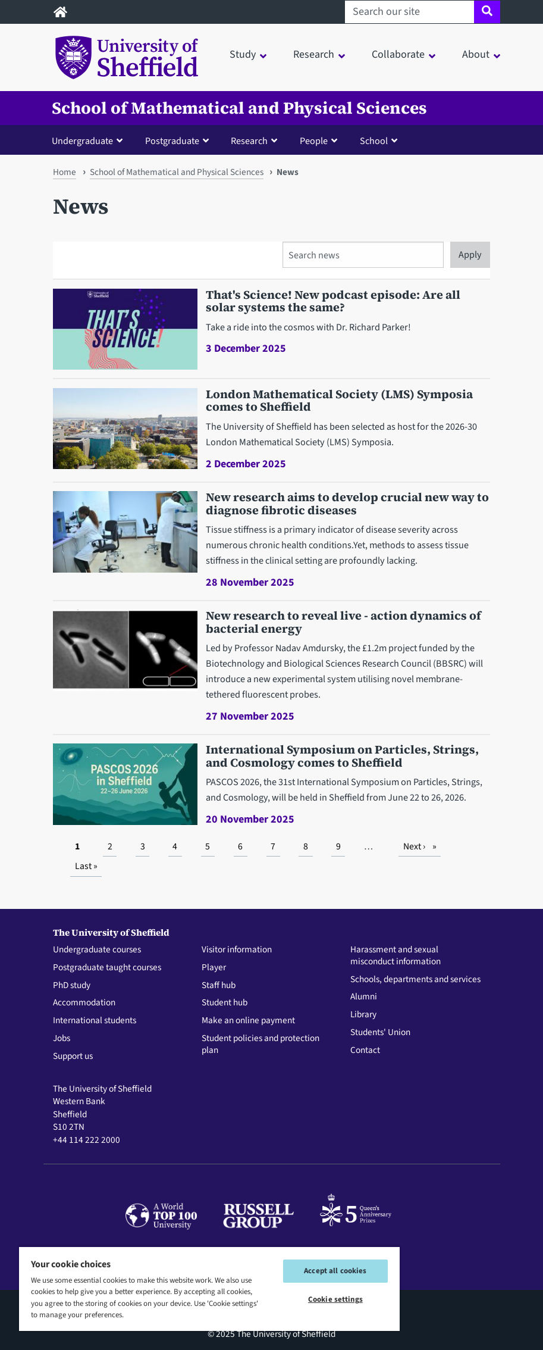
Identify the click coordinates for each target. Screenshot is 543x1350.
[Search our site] (409, 12)
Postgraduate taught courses (107, 968)
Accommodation (84, 1003)
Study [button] (243, 54)
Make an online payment (248, 1021)
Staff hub (219, 986)
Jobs (61, 1039)
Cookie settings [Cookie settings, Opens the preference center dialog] (335, 1299)
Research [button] (313, 54)
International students (94, 1021)
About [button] (475, 54)
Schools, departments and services (415, 980)
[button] (90, 140)
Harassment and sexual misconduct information (395, 956)
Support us (73, 1056)
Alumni (363, 997)
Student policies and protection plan (260, 1045)
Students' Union (380, 1033)
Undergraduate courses (97, 950)
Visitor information (237, 950)
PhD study (71, 986)
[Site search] (487, 12)
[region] (209, 1288)
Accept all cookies (335, 1270)
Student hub (224, 1003)
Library (363, 1015)
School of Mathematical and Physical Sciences (239, 108)
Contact (365, 1051)
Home (64, 172)
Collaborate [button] (398, 54)
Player (214, 968)
